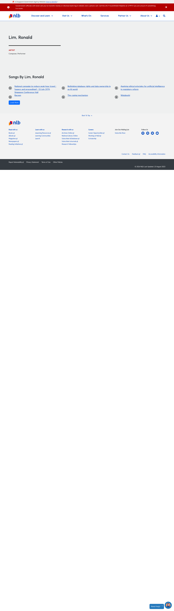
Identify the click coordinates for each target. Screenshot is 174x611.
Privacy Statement (32, 162)
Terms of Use (46, 162)
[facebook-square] (148, 134)
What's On (86, 16)
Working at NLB (94, 136)
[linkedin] (143, 134)
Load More (14, 102)
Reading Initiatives (16, 144)
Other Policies (58, 162)
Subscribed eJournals (70, 141)
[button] (158, 16)
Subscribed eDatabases (70, 138)
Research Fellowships (69, 144)
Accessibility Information (157, 154)
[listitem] (13, 130)
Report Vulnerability (16, 162)
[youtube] (158, 134)
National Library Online (70, 136)
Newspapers (14, 141)
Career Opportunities (96, 133)
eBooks (12, 136)
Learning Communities (42, 136)
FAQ (144, 154)
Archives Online (68, 133)
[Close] (169, 5)
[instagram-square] (153, 134)
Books (12, 133)
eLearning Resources (43, 133)
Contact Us (125, 154)
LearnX (37, 138)
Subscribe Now (120, 133)
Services (105, 16)
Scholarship (92, 138)
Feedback (136, 154)
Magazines (13, 138)
